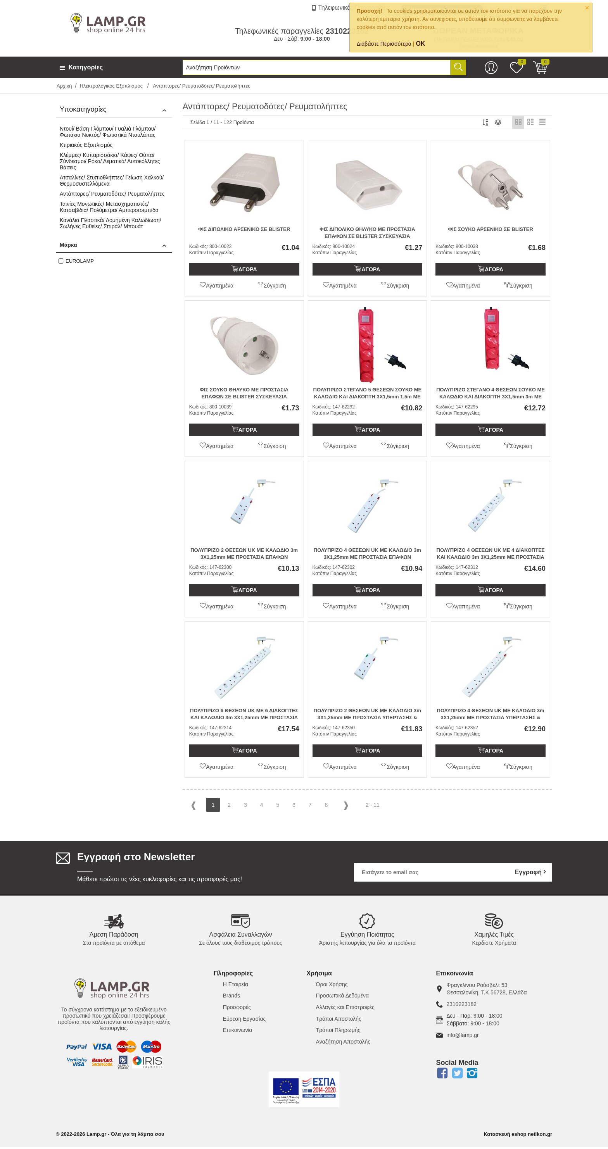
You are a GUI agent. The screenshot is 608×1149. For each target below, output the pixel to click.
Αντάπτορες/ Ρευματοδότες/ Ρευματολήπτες (112, 194)
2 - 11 (373, 806)
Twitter (457, 1075)
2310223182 (461, 1006)
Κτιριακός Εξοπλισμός (86, 145)
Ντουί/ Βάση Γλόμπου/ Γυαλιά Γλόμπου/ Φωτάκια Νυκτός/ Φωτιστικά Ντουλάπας (107, 132)
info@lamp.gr (462, 1037)
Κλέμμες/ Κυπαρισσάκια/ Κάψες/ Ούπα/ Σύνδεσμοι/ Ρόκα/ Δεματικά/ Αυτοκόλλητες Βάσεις (110, 161)
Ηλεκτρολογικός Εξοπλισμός (111, 86)
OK (420, 43)
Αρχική (64, 86)
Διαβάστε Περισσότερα (384, 44)
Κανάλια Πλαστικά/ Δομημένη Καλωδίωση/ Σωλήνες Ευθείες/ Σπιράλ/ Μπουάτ (110, 223)
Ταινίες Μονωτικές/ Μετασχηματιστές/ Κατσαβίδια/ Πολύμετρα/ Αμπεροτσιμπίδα (109, 207)
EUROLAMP (80, 261)
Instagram (472, 1075)
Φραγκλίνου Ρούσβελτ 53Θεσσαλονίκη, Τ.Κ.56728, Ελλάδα (486, 990)
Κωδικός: (198, 248)
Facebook (442, 1075)
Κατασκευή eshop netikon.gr (518, 1136)
